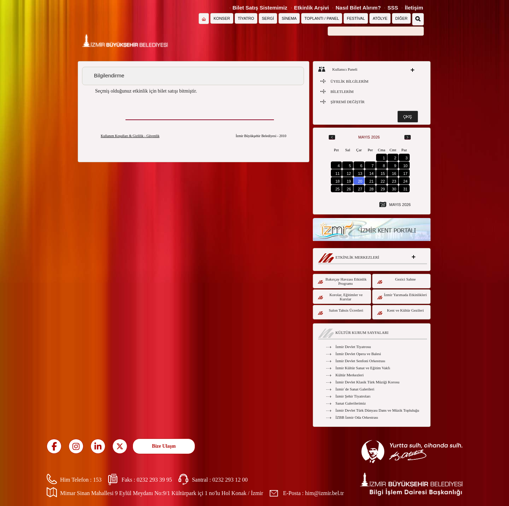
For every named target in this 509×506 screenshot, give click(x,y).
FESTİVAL (356, 18)
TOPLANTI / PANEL (321, 18)
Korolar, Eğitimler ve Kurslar (340, 297)
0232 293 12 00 (230, 480)
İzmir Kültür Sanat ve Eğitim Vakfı (362, 368)
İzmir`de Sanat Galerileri (354, 389)
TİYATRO (246, 18)
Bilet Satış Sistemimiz (260, 8)
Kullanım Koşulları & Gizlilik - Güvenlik (130, 136)
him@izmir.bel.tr (324, 493)
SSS (392, 8)
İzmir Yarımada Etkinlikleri (402, 296)
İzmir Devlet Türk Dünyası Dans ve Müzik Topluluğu (377, 410)
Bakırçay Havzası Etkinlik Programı (342, 281)
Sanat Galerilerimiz (350, 403)
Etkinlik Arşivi (311, 8)
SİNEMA (289, 18)
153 (97, 480)
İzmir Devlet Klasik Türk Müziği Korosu (367, 382)
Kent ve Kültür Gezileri (400, 311)
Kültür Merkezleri (349, 375)
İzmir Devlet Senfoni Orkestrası (360, 361)
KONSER (221, 18)
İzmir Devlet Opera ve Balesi (358, 354)
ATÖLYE (380, 18)
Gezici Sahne (396, 280)
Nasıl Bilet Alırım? (358, 8)
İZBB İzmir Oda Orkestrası (356, 417)
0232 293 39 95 (154, 480)
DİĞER (401, 18)
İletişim (414, 8)
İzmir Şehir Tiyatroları (352, 396)
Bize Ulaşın (164, 446)
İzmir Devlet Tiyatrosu (353, 347)
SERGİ (268, 18)
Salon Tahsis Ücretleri (340, 311)
